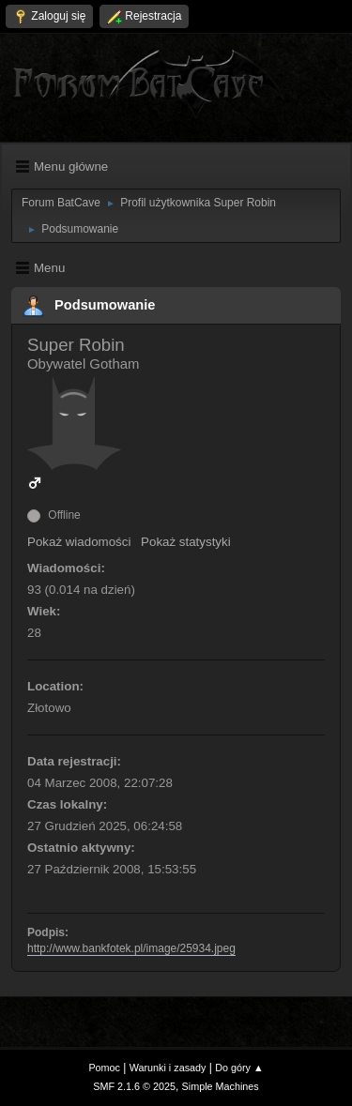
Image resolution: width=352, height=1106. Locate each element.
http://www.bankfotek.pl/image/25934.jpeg (131, 948)
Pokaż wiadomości (78, 542)
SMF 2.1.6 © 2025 (134, 1086)
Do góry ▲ (239, 1067)
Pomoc (104, 1067)
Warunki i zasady (168, 1067)
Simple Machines (220, 1086)
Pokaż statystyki (186, 542)
